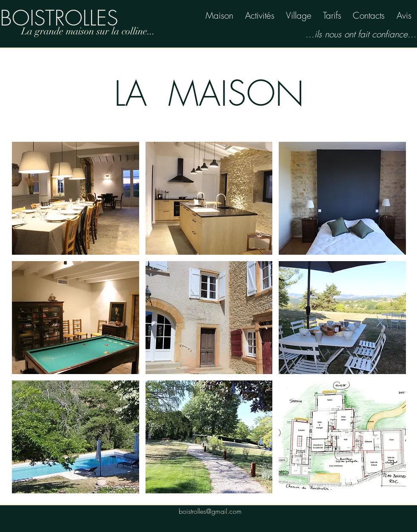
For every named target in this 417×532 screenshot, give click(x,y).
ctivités (262, 15)
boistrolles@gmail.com (210, 511)
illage (301, 15)
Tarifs (332, 15)
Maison (219, 15)
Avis (404, 15)
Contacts (369, 15)
